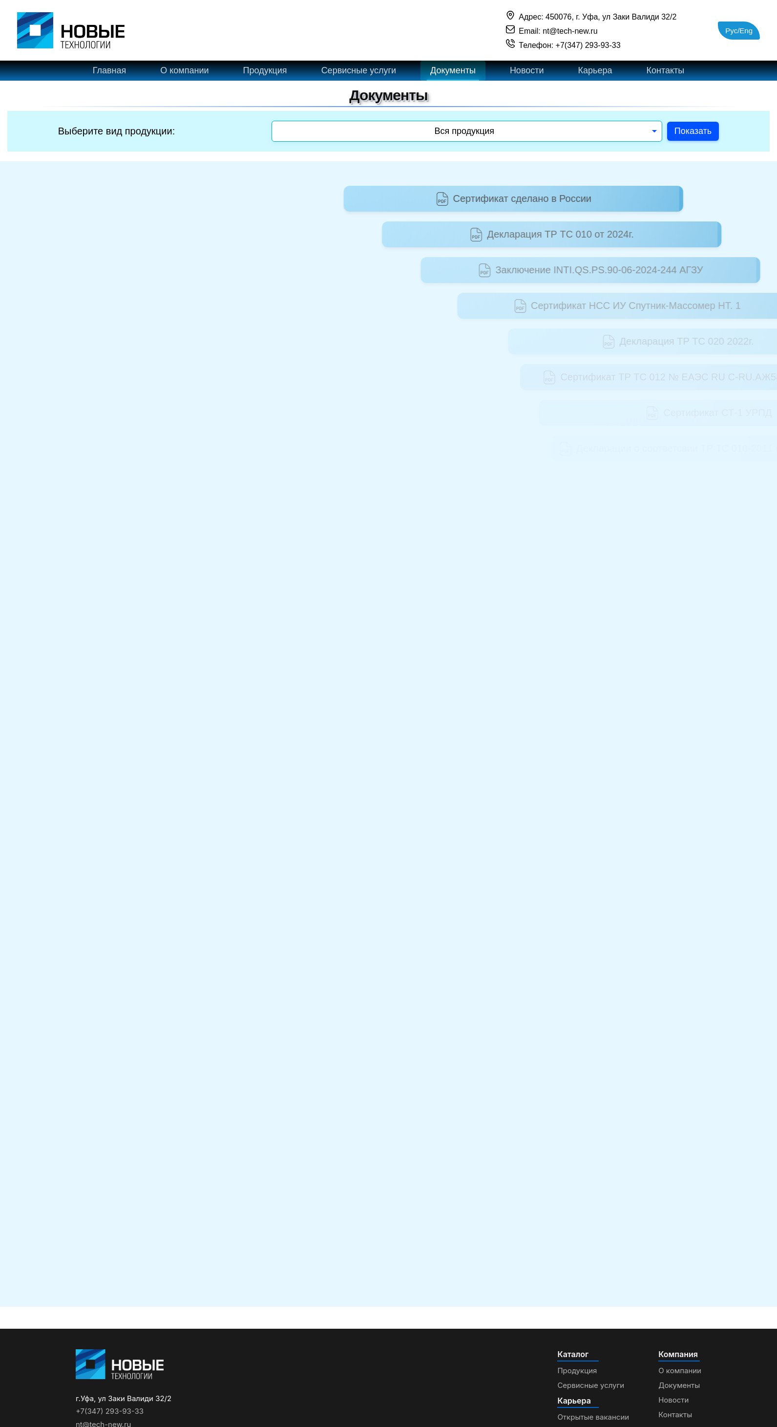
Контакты (665, 75)
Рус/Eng (739, 30)
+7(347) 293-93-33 (110, 1420)
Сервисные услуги (358, 75)
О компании (184, 75)
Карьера (595, 75)
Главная (109, 75)
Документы (453, 75)
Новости (527, 75)
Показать (693, 140)
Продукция (265, 75)
